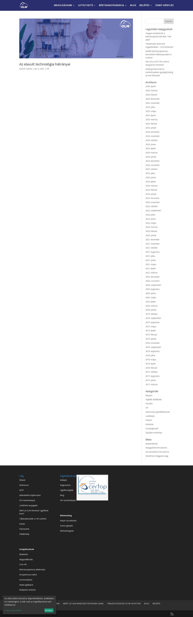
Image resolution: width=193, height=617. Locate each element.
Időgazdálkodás (26, 559)
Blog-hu (149, 395)
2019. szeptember (153, 318)
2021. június (151, 260)
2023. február (151, 190)
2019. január (151, 339)
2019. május (151, 326)
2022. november (153, 202)
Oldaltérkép (24, 534)
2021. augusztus (153, 252)
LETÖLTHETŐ (85, 5)
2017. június (151, 380)
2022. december (152, 198)
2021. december (152, 239)
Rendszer (150, 424)
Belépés (63, 480)
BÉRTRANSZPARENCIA (111, 5)
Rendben (49, 610)
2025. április (151, 115)
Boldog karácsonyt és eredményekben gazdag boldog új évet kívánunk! (159, 72)
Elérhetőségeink (67, 531)
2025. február (151, 123)
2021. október (152, 247)
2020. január (151, 309)
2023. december (152, 161)
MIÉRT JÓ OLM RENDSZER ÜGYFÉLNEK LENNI (83, 603)
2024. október (152, 140)
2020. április (151, 301)
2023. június (151, 177)
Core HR (23, 564)
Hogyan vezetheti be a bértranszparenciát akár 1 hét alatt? (158, 36)
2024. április (151, 148)
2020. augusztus (153, 289)
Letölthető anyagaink (28, 505)
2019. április (151, 330)
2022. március (152, 227)
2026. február (151, 94)
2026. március (152, 90)
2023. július (150, 173)
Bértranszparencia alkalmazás (32, 569)
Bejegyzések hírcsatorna (156, 447)
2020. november (153, 281)
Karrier (22, 524)
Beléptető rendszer (27, 590)
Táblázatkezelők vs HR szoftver (32, 518)
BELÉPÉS (144, 5)
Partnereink (24, 529)
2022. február (151, 231)
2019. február (151, 334)
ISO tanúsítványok (27, 500)
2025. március (152, 119)
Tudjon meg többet (13, 610)
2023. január (151, 194)
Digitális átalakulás (154, 399)
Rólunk (22, 480)
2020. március (152, 305)
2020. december (152, 276)
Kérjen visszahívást (68, 520)
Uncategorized (152, 428)
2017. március (152, 384)
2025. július (150, 107)
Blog (62, 495)
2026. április (151, 86)
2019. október (152, 314)
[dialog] (29, 605)
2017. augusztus (153, 376)
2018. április (151, 363)
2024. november (153, 136)
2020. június (151, 293)
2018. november (153, 343)
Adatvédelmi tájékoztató (30, 495)
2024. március (152, 152)
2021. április (151, 268)
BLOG (133, 5)
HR (48, 68)
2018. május (151, 359)
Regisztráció (65, 485)
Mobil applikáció (26, 585)
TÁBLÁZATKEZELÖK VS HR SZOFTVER (124, 603)
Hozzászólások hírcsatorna (157, 452)
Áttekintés (23, 554)
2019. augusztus (153, 322)
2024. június (151, 144)
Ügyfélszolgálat (66, 490)
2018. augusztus (153, 351)
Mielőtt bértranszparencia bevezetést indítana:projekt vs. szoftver (159, 54)
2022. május (151, 223)
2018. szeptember (153, 347)
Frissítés (149, 403)
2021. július (150, 256)
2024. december (152, 132)
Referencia (24, 485)
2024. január (151, 156)
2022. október (152, 206)
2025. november (153, 103)
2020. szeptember (153, 285)
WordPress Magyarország (157, 456)
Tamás (29, 68)
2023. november (153, 165)
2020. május (151, 297)
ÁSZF (21, 490)
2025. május (151, 111)
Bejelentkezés (152, 443)
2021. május (151, 264)
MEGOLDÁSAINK (63, 5)
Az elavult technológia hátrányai (44, 64)
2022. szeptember (153, 210)
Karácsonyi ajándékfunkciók (158, 412)
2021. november (153, 243)
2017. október (152, 372)
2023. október (152, 169)
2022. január (151, 235)
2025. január (151, 127)
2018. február (151, 368)
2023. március (152, 185)
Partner (149, 420)
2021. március (152, 272)
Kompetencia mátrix (28, 574)
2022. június (151, 219)
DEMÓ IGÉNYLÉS (164, 5)
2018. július (150, 355)
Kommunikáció (25, 579)
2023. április (151, 181)
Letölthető (150, 416)
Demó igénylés (66, 525)
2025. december (152, 99)
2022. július (150, 214)
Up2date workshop (154, 432)
